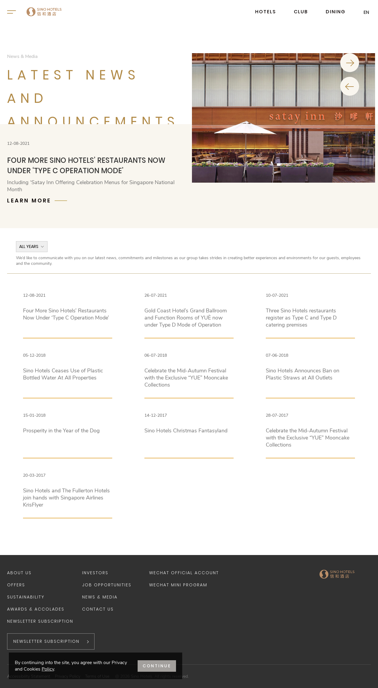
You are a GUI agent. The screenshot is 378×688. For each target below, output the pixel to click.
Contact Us (98, 609)
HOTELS (265, 11)
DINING (336, 11)
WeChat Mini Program (178, 585)
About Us (19, 573)
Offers (16, 585)
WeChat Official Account (184, 573)
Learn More (29, 200)
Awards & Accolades (35, 609)
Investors (95, 573)
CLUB (301, 11)
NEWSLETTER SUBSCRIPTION (46, 641)
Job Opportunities (106, 585)
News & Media (100, 597)
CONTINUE (157, 666)
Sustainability (25, 597)
